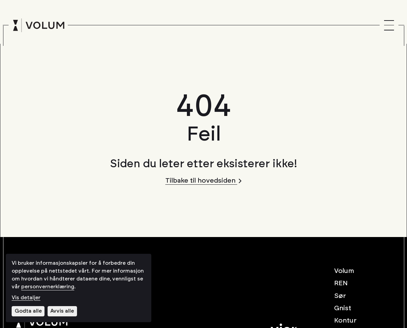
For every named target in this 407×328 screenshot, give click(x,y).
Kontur (345, 320)
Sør (340, 295)
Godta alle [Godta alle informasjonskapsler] (28, 311)
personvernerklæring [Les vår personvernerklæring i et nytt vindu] (47, 286)
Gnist (342, 308)
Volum (344, 270)
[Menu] (389, 25)
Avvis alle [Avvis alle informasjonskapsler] (62, 311)
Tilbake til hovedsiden (203, 180)
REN (341, 283)
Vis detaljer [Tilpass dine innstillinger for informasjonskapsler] (26, 297)
